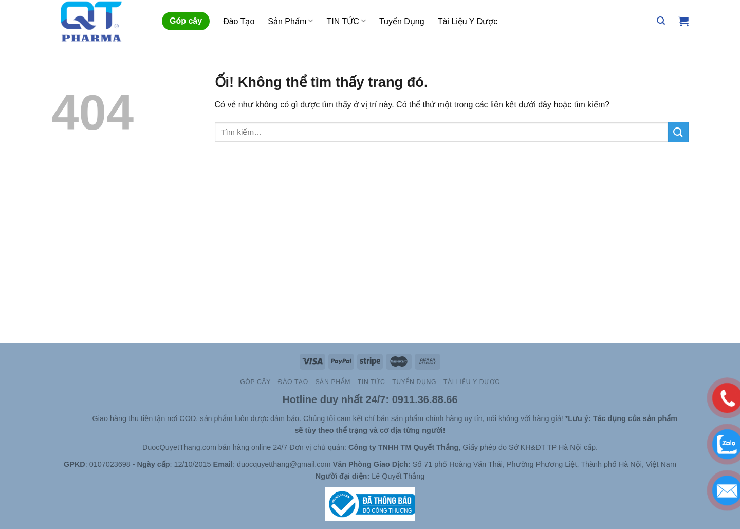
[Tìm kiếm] (661, 21)
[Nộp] (678, 132)
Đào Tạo (238, 21)
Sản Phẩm (290, 21)
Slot (70, 418)
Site (85, 418)
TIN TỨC (345, 21)
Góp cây (186, 20)
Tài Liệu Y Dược (468, 21)
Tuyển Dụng (401, 21)
